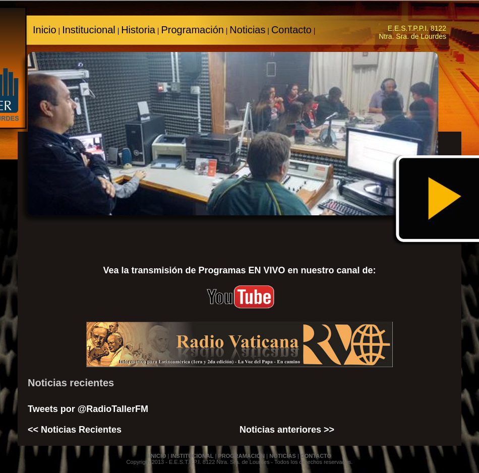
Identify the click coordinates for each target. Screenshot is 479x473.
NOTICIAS (282, 456)
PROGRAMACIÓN (241, 456)
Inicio (44, 29)
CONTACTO (316, 456)
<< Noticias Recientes (75, 430)
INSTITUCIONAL (191, 456)
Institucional (88, 29)
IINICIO (157, 456)
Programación (192, 29)
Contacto (291, 29)
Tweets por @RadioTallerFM (88, 409)
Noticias (247, 29)
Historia (138, 29)
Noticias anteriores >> (286, 430)
